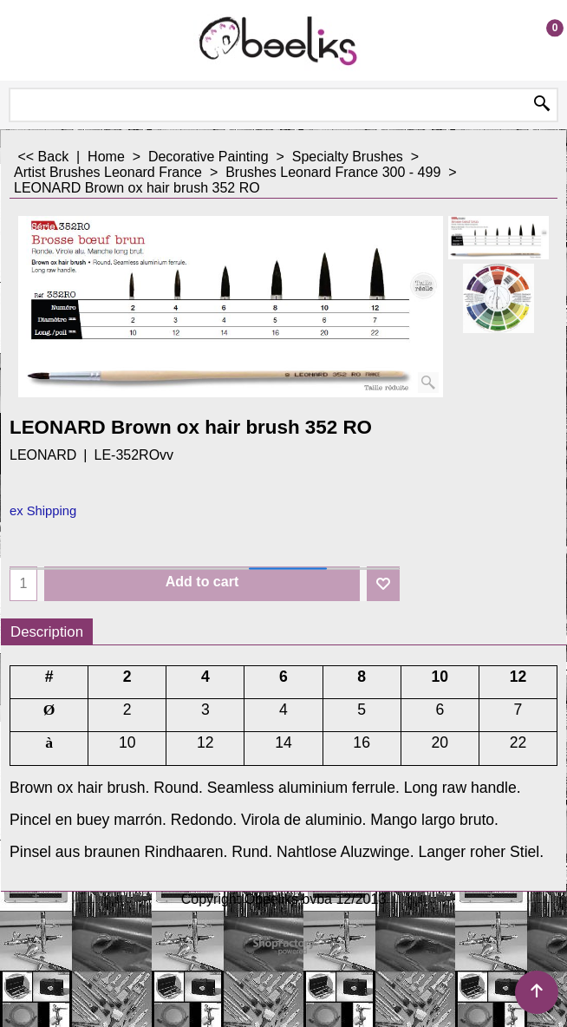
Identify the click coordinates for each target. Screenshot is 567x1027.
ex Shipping (43, 511)
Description (46, 632)
